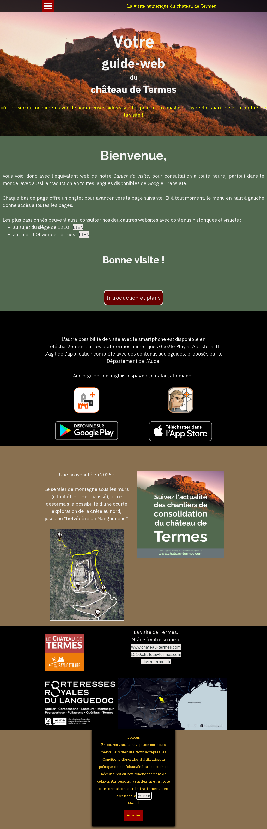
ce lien (144, 795)
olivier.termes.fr (156, 661)
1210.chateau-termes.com (156, 654)
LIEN (78, 227)
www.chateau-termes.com (156, 647)
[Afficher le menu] (48, 6)
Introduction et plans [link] (133, 297)
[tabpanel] (133, 77)
